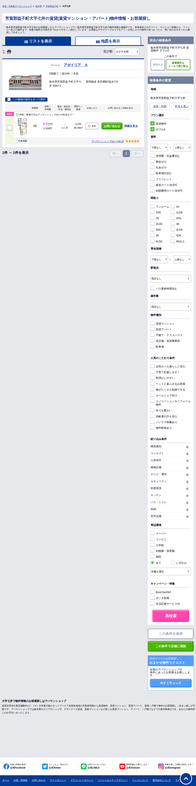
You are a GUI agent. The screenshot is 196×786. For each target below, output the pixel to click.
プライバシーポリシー (81, 780)
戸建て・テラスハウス (166, 335)
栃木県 (39, 6)
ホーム (5, 780)
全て (155, 563)
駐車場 (157, 346)
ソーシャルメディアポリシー (113, 780)
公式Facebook (18, 766)
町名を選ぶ (182, 106)
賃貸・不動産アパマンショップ (17, 6)
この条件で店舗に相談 (170, 646)
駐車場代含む (161, 173)
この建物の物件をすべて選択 (26, 99)
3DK (155, 229)
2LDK (156, 224)
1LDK (177, 212)
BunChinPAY (160, 592)
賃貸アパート (161, 329)
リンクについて (140, 780)
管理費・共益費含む (165, 156)
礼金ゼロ (158, 167)
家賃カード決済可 (163, 185)
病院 (155, 556)
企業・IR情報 (20, 780)
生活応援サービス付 (165, 603)
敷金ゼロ (158, 161)
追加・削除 (160, 106)
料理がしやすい (162, 378)
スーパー (158, 533)
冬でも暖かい (161, 410)
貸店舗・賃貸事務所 (165, 341)
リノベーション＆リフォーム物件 (170, 402)
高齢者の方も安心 (163, 416)
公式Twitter (58, 766)
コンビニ (158, 539)
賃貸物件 (158, 123)
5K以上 (178, 241)
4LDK (156, 241)
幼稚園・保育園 (162, 551)
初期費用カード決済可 (166, 190)
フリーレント (161, 179)
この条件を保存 (171, 634)
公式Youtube (137, 766)
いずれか (179, 563)
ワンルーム (159, 206)
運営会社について (162, 780)
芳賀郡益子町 (52, 6)
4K (154, 235)
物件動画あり (161, 428)
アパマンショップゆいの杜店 (107, 141)
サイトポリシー (58, 780)
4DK (176, 235)
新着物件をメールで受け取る (178, 64)
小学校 (157, 545)
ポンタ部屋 (159, 598)
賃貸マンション (162, 323)
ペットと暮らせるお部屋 (167, 384)
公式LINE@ (97, 766)
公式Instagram (179, 766)
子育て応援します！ (165, 372)
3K (175, 224)
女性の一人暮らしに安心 (167, 366)
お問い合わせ (112, 126)
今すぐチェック (170, 683)
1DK (155, 212)
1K (175, 206)
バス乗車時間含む (163, 288)
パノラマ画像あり (163, 422)
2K (154, 218)
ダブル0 (157, 129)
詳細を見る (131, 125)
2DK (176, 218)
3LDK (177, 229)
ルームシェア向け (163, 395)
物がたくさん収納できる (167, 389)
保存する (158, 64)
